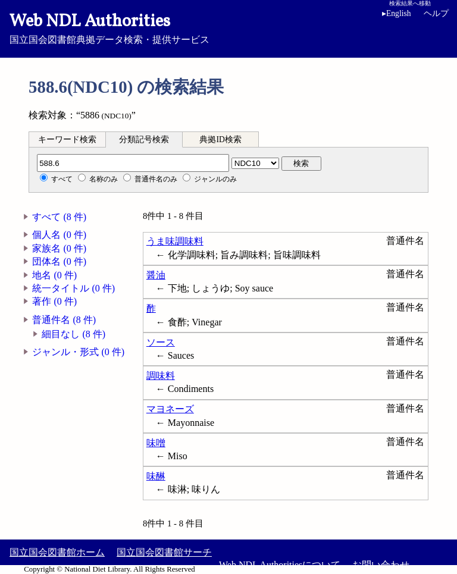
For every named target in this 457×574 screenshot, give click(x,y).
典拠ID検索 (220, 139)
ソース (160, 342)
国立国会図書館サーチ (164, 552)
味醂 (155, 476)
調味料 (160, 376)
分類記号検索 (144, 139)
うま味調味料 (175, 241)
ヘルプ (436, 13)
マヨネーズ (170, 409)
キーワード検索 (67, 139)
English (398, 13)
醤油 (155, 275)
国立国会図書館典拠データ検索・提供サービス (228, 27)
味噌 (155, 443)
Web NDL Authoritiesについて (279, 565)
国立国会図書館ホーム (57, 552)
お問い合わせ (380, 565)
